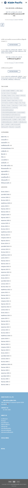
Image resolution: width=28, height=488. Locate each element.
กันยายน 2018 (4, 382)
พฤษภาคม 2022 (5, 307)
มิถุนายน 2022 (5, 304)
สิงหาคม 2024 (4, 235)
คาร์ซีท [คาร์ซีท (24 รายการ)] (19, 119)
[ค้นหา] (5, 2)
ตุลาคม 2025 (4, 206)
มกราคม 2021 (4, 330)
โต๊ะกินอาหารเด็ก (5, 183)
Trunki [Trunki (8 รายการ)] (20, 105)
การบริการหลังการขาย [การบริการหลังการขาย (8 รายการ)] (6, 107)
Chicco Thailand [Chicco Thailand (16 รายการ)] (15, 95)
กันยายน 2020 (5, 341)
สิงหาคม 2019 (4, 370)
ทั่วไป (2, 157)
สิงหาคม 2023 (4, 264)
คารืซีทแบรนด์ (11, 51)
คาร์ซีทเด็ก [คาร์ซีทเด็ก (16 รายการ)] (15, 122)
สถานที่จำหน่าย (5, 423)
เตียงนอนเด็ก (4, 180)
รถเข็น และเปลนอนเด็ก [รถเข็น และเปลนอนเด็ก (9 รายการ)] (15, 124)
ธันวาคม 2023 (4, 252)
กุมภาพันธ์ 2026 (5, 194)
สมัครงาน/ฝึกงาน (5, 424)
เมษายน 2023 (4, 275)
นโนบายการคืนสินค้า (6, 430)
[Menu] (2, 2)
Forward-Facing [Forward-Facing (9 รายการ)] (5, 98)
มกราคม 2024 (4, 249)
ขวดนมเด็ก (4, 140)
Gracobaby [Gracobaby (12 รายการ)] (16, 98)
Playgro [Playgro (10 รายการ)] (16, 102)
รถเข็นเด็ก (3, 163)
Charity (2, 78)
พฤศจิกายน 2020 (5, 335)
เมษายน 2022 (4, 310)
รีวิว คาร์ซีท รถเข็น (5, 165)
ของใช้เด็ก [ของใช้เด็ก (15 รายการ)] (14, 119)
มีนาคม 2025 (4, 226)
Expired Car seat (13, 78)
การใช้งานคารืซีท (4, 51)
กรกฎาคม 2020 (5, 347)
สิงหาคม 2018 (4, 384)
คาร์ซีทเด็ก (20, 12)
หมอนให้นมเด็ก (5, 177)
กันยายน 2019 (4, 367)
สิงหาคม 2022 (4, 298)
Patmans (21, 19)
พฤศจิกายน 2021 (5, 315)
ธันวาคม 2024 (4, 229)
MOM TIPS (8, 12)
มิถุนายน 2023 (5, 269)
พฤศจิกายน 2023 (5, 255)
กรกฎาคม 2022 (5, 301)
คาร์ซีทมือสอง (11, 79)
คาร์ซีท (15, 51)
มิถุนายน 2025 (4, 217)
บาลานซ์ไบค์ (4, 160)
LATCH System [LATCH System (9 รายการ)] (5, 102)
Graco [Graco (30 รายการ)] (11, 98)
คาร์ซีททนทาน (20, 51)
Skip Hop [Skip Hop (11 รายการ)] (4, 105)
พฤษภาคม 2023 (5, 272)
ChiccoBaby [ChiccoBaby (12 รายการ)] (13, 93)
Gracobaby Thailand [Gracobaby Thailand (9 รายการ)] (6, 100)
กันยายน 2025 (4, 209)
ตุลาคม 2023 (4, 258)
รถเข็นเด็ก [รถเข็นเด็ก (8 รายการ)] (7, 124)
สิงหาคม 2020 (5, 344)
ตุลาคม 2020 (4, 338)
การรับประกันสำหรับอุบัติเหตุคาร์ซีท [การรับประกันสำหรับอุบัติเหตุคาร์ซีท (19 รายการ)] (9, 112)
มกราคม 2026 (4, 197)
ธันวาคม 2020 (4, 333)
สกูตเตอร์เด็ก (4, 171)
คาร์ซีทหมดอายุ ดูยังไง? (14, 59)
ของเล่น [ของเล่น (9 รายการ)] (17, 117)
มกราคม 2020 (5, 359)
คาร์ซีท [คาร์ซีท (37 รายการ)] (23, 119)
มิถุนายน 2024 (5, 240)
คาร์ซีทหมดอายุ (17, 79)
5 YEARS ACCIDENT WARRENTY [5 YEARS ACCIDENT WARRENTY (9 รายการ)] (9, 90)
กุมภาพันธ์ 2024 (5, 246)
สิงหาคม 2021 (4, 324)
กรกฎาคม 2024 (5, 238)
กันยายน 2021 (4, 321)
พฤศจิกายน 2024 (5, 232)
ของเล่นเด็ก (4, 142)
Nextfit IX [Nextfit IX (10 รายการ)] (11, 102)
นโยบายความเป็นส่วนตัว (7, 432)
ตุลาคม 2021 (4, 318)
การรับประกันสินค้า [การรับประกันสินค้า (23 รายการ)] (21, 112)
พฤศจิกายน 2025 (5, 203)
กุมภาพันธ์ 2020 (5, 356)
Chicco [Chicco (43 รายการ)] (8, 93)
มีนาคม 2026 (4, 191)
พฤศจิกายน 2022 (5, 289)
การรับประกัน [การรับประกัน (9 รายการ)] (14, 107)
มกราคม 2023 (4, 284)
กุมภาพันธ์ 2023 (5, 281)
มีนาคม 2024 (4, 243)
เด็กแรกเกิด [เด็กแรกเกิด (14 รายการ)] (11, 127)
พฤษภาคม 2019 (5, 373)
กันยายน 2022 (5, 295)
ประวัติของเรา (4, 419)
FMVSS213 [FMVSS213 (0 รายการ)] (23, 95)
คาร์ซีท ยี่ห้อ (5, 79)
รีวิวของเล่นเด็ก (5, 168)
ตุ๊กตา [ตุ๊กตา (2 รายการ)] (3, 124)
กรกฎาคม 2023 (5, 266)
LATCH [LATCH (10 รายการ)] (20, 100)
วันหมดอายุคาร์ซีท (8, 53)
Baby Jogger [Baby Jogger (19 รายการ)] (19, 90)
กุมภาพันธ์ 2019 (5, 376)
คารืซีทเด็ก (19, 78)
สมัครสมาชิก (4, 174)
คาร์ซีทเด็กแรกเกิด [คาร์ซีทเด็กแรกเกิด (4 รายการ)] (22, 122)
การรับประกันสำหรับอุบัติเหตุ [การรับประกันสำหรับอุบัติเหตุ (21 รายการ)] (7, 110)
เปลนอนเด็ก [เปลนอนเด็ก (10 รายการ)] (17, 127)
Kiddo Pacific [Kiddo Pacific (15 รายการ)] (15, 100)
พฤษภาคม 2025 (5, 220)
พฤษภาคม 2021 (5, 327)
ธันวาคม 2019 (4, 361)
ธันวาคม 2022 (4, 287)
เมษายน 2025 (4, 223)
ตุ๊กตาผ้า (3, 154)
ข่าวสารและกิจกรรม (6, 148)
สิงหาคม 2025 (4, 212)
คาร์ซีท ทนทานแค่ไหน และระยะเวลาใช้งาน (14, 15)
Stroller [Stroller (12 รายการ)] (8, 105)
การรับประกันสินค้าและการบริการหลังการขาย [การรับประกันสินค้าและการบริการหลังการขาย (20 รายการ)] (11, 115)
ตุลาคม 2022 (4, 292)
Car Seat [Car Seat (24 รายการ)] (3, 93)
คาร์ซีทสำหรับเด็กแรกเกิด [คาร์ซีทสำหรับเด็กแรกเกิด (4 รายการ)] (7, 122)
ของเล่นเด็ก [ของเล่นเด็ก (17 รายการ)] (23, 117)
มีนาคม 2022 (4, 312)
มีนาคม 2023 (4, 278)
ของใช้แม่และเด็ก (14, 12)
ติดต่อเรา (3, 421)
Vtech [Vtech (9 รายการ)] (24, 105)
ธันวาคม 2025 (4, 200)
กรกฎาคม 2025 (5, 214)
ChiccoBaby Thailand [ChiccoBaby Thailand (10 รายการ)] (6, 95)
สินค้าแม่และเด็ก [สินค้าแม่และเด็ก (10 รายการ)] (5, 127)
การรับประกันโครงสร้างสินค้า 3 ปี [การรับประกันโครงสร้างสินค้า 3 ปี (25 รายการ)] (8, 117)
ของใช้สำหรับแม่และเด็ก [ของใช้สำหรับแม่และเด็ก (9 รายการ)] (6, 119)
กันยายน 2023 (5, 261)
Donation (7, 78)
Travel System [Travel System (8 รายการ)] (15, 105)
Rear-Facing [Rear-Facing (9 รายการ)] (22, 102)
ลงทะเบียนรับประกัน (6, 428)
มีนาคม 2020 (4, 353)
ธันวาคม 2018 (4, 379)
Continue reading (14, 44)
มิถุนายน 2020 (5, 350)
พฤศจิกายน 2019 (5, 364)
